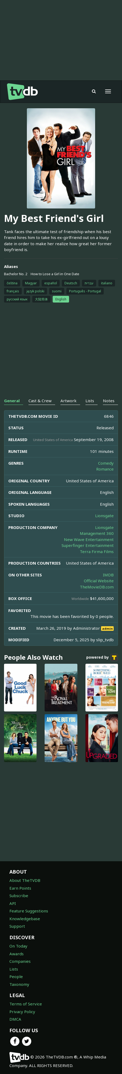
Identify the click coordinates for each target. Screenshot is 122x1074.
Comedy (106, 463)
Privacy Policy (22, 1011)
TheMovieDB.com (97, 587)
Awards (16, 953)
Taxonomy (19, 984)
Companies (20, 961)
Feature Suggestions (28, 910)
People (16, 976)
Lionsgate (104, 515)
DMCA (15, 1019)
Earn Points (20, 888)
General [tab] (12, 400)
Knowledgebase (24, 918)
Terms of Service (25, 1003)
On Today (18, 946)
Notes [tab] (108, 400)
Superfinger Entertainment (88, 545)
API (12, 903)
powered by (102, 657)
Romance (105, 469)
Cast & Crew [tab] (40, 400)
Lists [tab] (89, 400)
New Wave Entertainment (89, 539)
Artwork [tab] (68, 400)
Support (17, 926)
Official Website (99, 580)
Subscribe (18, 895)
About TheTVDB (24, 880)
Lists (13, 969)
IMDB (108, 574)
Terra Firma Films (97, 551)
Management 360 (97, 533)
